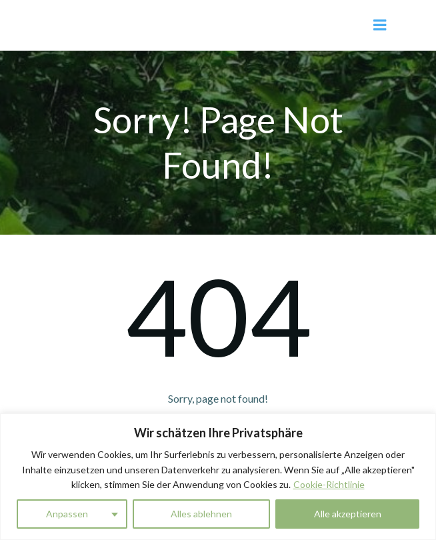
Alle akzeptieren (347, 513)
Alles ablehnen (201, 513)
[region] (218, 476)
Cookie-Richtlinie (329, 484)
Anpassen (67, 513)
